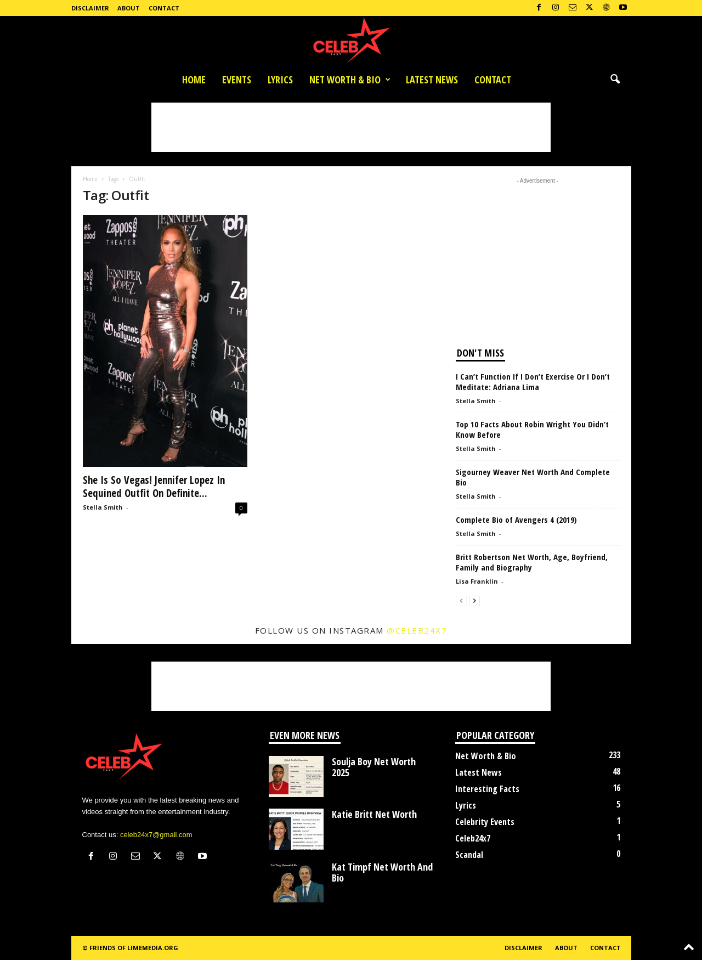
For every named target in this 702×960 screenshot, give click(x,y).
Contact (164, 8)
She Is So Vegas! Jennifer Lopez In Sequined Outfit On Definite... (154, 486)
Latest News (432, 79)
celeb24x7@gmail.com (156, 835)
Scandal (469, 855)
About (128, 8)
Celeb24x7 (472, 838)
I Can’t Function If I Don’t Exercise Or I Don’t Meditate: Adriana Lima (533, 381)
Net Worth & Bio (349, 79)
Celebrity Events (484, 822)
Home (194, 79)
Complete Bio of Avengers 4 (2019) (516, 519)
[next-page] (474, 600)
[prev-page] (461, 600)
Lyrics (280, 79)
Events (236, 79)
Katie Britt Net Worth (374, 814)
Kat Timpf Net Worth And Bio (382, 872)
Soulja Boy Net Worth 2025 (374, 767)
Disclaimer (90, 8)
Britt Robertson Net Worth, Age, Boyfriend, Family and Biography (532, 562)
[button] (615, 79)
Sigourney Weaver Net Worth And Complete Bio (533, 477)
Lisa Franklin (477, 581)
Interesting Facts (487, 789)
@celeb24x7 (417, 630)
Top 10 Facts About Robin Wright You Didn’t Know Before (532, 429)
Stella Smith (103, 507)
